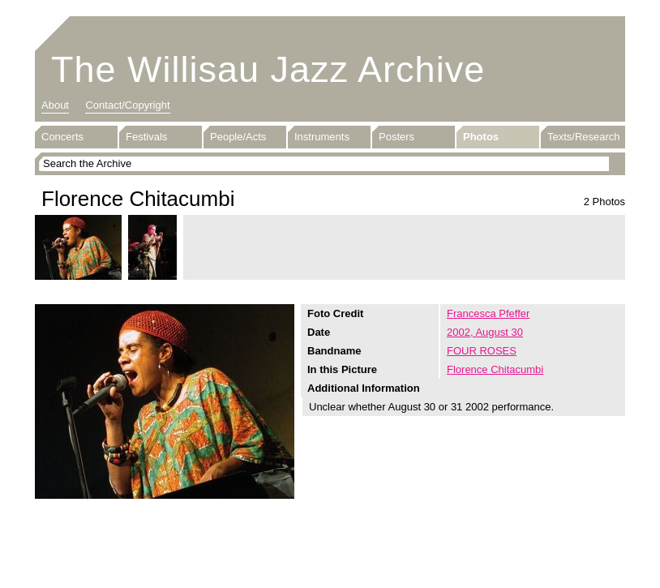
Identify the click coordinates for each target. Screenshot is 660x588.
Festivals (146, 137)
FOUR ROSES (481, 351)
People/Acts (238, 137)
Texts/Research (583, 137)
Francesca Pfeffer (488, 313)
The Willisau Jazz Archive (268, 69)
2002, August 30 (485, 332)
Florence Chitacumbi (495, 369)
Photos (481, 137)
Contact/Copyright (127, 105)
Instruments (321, 137)
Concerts (62, 137)
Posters (396, 137)
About (55, 105)
